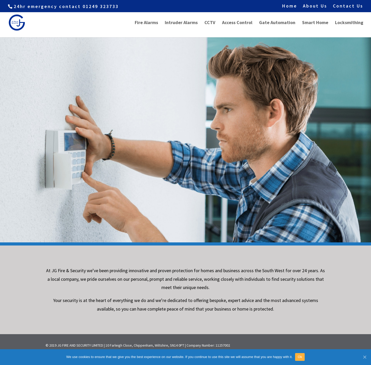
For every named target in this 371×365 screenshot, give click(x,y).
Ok (300, 357)
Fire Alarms (146, 23)
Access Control (237, 23)
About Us (315, 6)
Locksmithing (349, 23)
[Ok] (364, 357)
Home (289, 6)
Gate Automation (277, 23)
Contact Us (348, 6)
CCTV (209, 23)
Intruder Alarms (181, 23)
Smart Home (315, 23)
